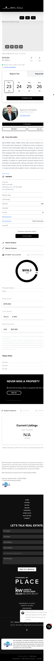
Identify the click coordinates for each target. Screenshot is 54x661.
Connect (27, 518)
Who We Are (27, 516)
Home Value (27, 513)
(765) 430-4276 (26, 608)
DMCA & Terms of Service (28, 658)
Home (27, 500)
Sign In (47, 2)
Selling (27, 508)
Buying (27, 505)
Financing (27, 510)
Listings (27, 502)
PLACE (42, 622)
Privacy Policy (16, 658)
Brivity (25, 656)
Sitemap (39, 658)
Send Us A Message (27, 569)
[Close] (50, 641)
